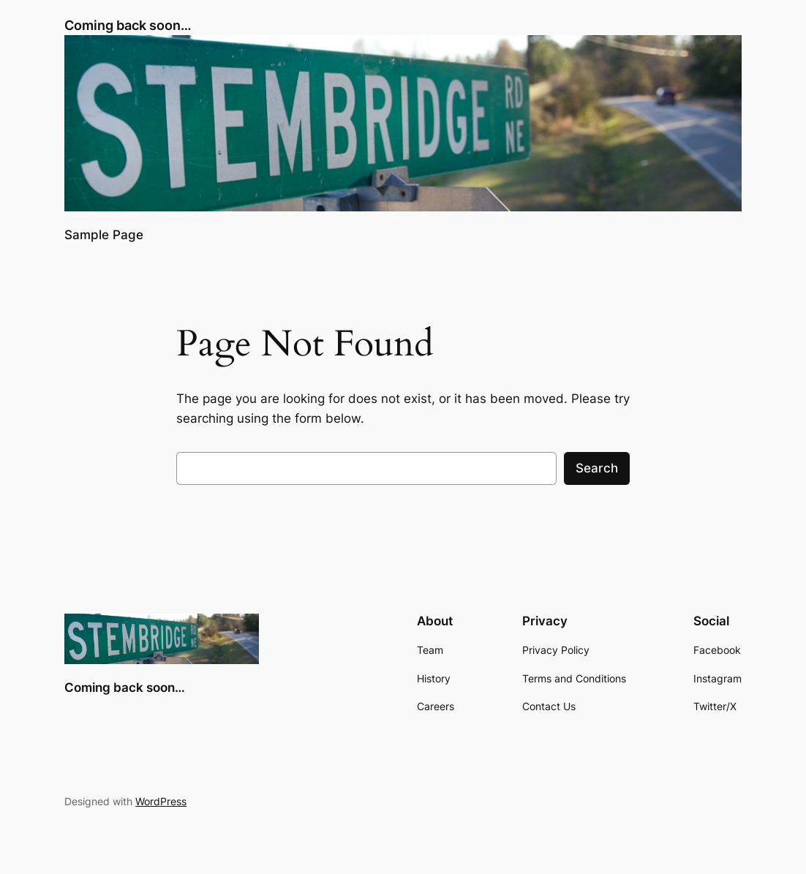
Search (597, 468)
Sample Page (103, 234)
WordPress (161, 801)
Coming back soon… (128, 25)
